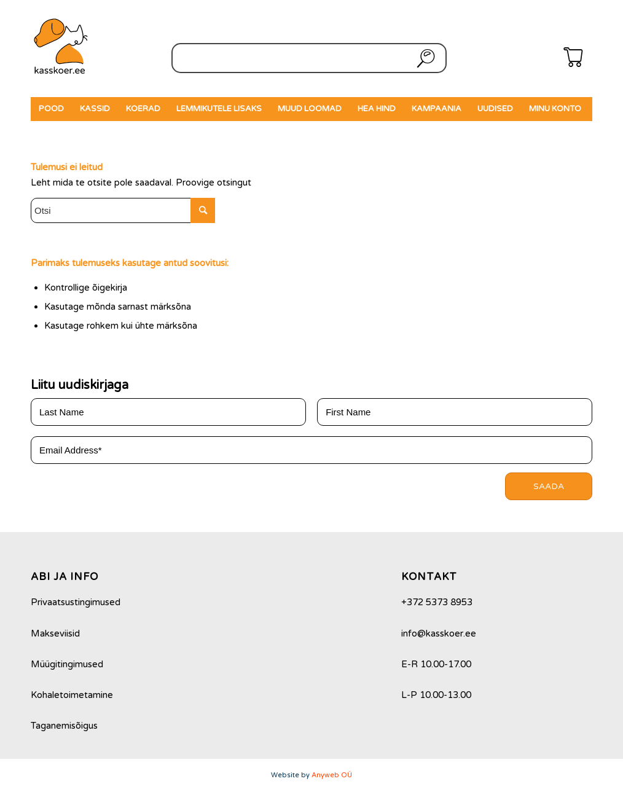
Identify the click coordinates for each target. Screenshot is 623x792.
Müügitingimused (67, 664)
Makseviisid (55, 633)
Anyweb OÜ (332, 775)
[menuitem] (51, 109)
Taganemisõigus (64, 725)
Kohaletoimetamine (72, 694)
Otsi (423, 58)
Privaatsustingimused (75, 602)
